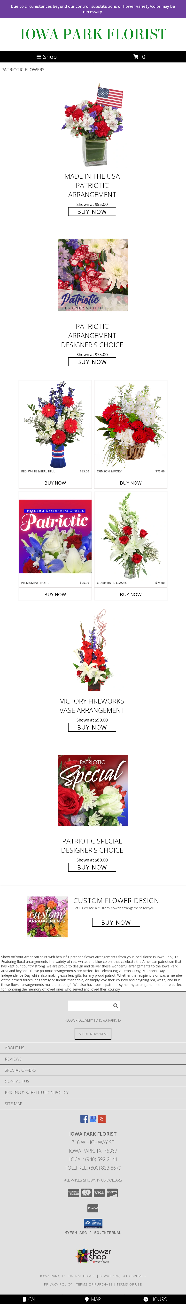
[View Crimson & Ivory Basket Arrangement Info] (130, 425)
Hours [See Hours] (155, 1299)
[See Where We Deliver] (93, 1033)
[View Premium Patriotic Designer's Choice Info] (55, 536)
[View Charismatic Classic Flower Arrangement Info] (130, 536)
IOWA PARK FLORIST (93, 34)
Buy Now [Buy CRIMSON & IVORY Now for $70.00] (131, 483)
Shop (46, 56)
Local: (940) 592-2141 (93, 1159)
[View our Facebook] (84, 1121)
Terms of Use (129, 1284)
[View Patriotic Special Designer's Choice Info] (93, 790)
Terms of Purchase (94, 1284)
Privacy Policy (58, 1284)
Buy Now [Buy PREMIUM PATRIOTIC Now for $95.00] (55, 594)
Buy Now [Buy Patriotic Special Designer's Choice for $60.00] (92, 867)
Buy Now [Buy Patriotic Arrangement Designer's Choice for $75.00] (92, 362)
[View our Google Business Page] (93, 1121)
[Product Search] (94, 1005)
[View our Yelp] (102, 1121)
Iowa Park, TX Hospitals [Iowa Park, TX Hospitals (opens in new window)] (123, 1276)
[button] (93, 1223)
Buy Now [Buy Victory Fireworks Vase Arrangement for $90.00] (92, 727)
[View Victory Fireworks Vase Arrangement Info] (93, 650)
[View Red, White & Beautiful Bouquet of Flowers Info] (55, 425)
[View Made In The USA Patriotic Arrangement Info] (93, 125)
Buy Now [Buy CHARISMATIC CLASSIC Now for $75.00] (131, 594)
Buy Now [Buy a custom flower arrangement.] (116, 922)
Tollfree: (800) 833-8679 (93, 1168)
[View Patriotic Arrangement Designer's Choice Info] (93, 275)
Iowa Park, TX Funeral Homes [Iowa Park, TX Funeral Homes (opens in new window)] (68, 1276)
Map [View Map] (93, 1299)
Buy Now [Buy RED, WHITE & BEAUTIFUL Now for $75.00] (55, 483)
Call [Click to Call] (31, 1299)
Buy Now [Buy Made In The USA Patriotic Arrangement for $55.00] (92, 212)
